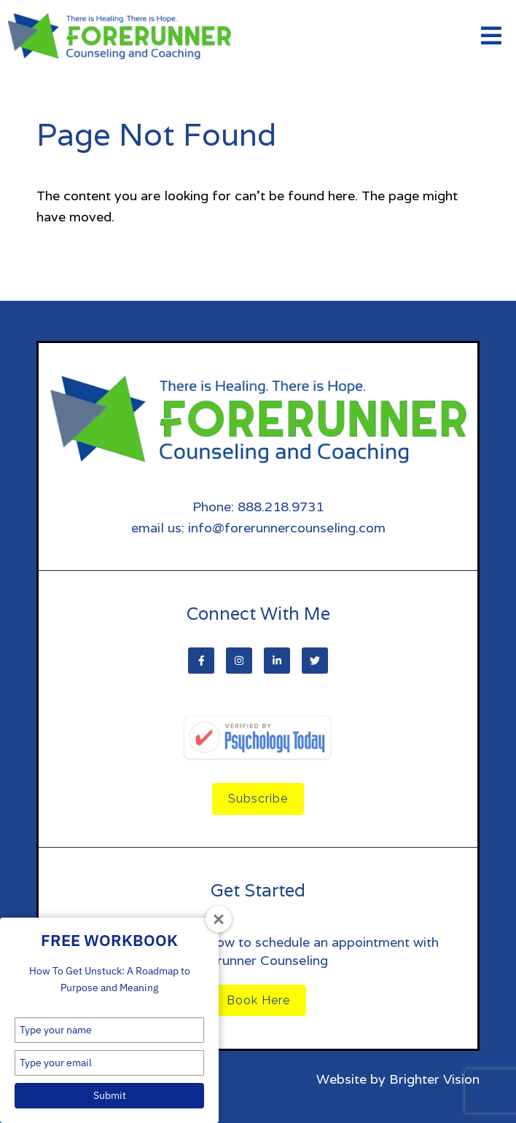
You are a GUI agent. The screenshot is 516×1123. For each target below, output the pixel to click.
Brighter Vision (434, 1079)
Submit (109, 1095)
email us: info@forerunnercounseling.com (258, 527)
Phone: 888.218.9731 (258, 506)
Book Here (258, 1000)
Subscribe (258, 798)
